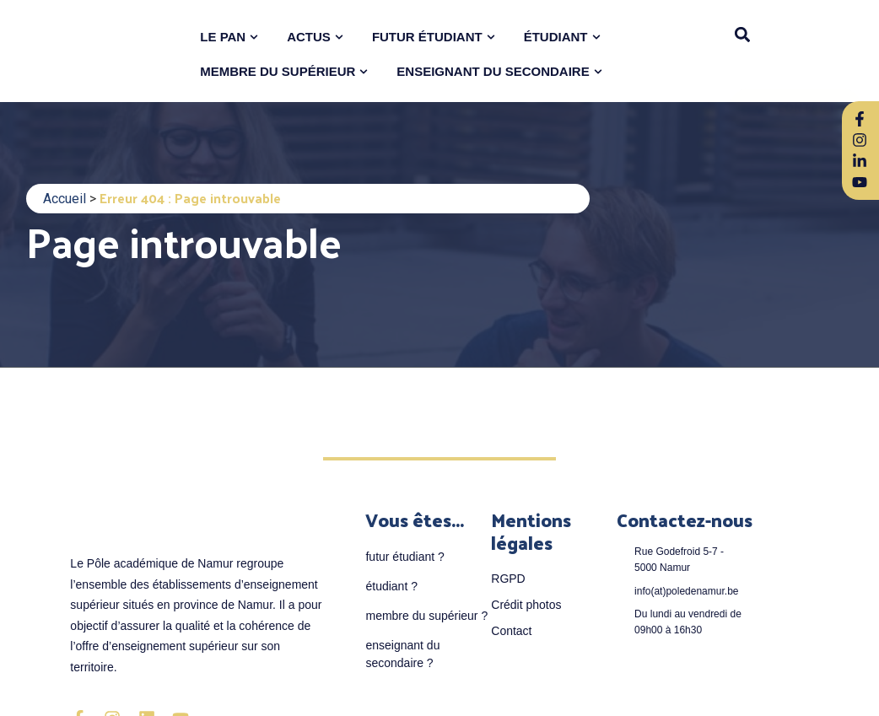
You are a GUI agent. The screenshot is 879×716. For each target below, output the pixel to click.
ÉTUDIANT (556, 37)
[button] (743, 34)
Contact (511, 631)
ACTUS (309, 37)
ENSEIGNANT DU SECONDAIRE (492, 71)
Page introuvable (183, 240)
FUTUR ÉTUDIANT (427, 37)
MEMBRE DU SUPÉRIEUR (277, 71)
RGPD (508, 578)
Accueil (64, 199)
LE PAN (222, 37)
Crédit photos (526, 604)
